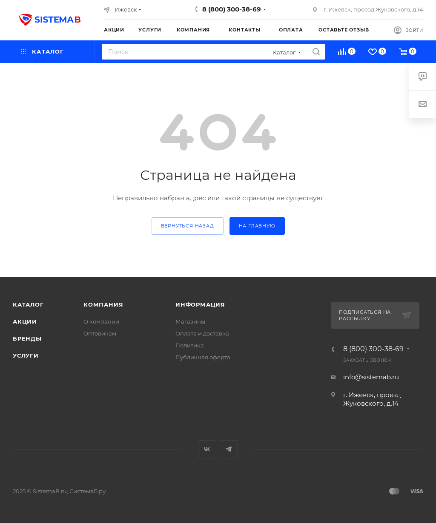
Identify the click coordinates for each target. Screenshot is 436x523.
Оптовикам (99, 333)
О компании (101, 321)
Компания (103, 304)
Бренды (27, 338)
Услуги (26, 355)
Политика (189, 345)
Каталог (28, 304)
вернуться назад (187, 226)
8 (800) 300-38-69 (231, 9)
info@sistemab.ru (371, 377)
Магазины (190, 321)
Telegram (229, 449)
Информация (200, 304)
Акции (25, 321)
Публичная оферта (202, 357)
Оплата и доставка (202, 333)
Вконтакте (207, 449)
